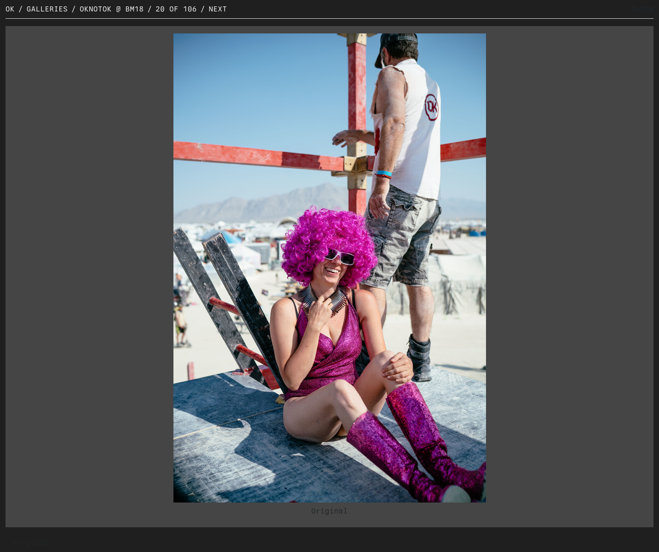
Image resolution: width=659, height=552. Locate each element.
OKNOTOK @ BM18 (112, 9)
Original (329, 511)
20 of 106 (176, 9)
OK (10, 9)
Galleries (47, 9)
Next (218, 9)
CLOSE (643, 9)
